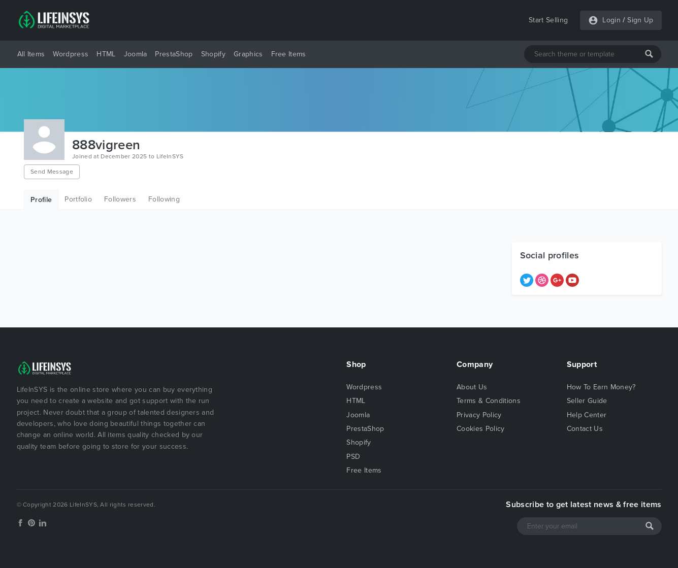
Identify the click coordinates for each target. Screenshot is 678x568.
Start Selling (548, 20)
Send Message (51, 171)
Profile (41, 199)
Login (611, 20)
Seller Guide (587, 400)
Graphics (248, 54)
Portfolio (78, 199)
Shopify (213, 54)
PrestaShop (173, 54)
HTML (105, 54)
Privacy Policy (479, 415)
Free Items (288, 54)
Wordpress (70, 54)
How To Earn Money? (601, 387)
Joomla (135, 54)
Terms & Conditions (489, 400)
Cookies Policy (480, 428)
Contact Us (585, 428)
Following (164, 199)
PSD (353, 456)
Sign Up (640, 20)
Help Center (587, 415)
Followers (120, 199)
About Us (472, 387)
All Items (31, 54)
